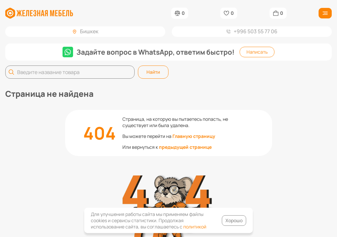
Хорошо (234, 220)
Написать (257, 52)
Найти (153, 72)
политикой (194, 227)
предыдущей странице (185, 147)
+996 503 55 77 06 (251, 31)
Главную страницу (193, 136)
